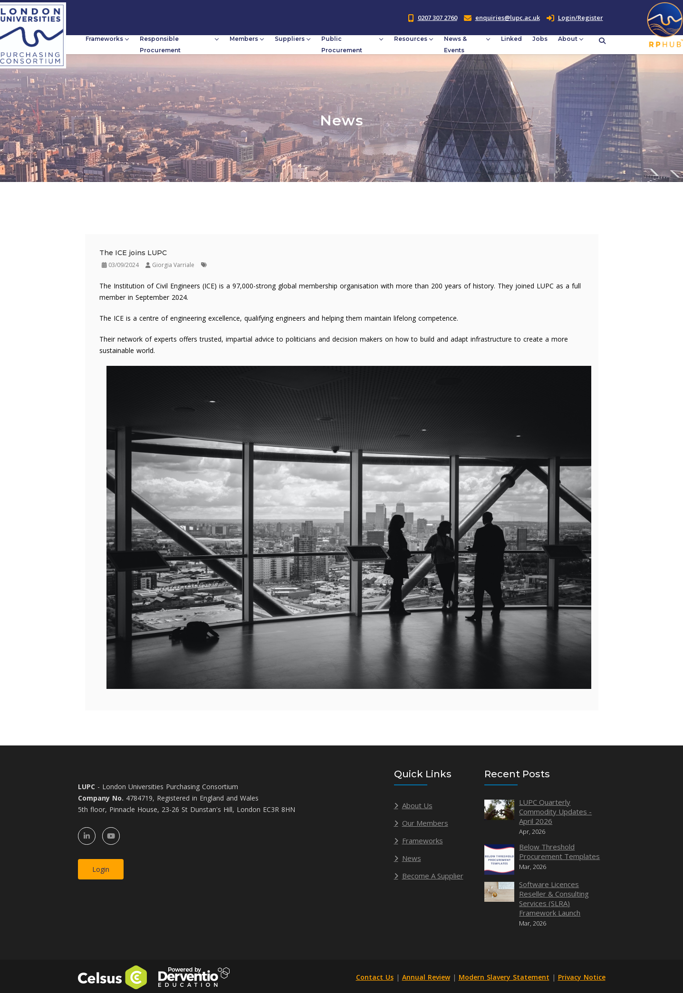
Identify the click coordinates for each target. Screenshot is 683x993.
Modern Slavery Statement (504, 977)
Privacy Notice (582, 977)
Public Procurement (341, 44)
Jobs (540, 38)
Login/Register (575, 17)
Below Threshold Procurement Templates (559, 851)
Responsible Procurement (160, 44)
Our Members (425, 823)
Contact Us (375, 977)
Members (244, 38)
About (567, 38)
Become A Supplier (432, 875)
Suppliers (290, 38)
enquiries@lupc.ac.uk (507, 17)
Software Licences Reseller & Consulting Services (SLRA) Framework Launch (554, 898)
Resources (410, 38)
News (411, 858)
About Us (417, 805)
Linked (511, 38)
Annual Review (426, 977)
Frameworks (104, 38)
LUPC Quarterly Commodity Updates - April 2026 (555, 811)
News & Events (455, 44)
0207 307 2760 (437, 17)
